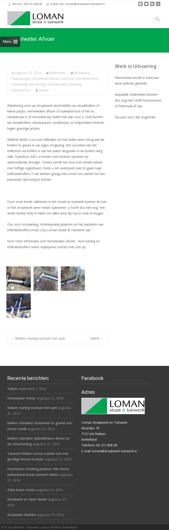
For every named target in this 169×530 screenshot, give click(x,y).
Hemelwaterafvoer (45, 78)
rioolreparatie (57, 84)
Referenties (57, 73)
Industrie (67, 78)
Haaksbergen (20, 78)
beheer (44, 90)
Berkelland (81, 73)
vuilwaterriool (20, 90)
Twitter (96, 338)
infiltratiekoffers (86, 78)
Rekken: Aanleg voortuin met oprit (38, 338)
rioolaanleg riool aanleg (28, 84)
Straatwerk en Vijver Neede (27, 499)
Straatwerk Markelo (21, 515)
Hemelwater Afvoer (21, 398)
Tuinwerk (75, 84)
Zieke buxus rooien (21, 490)
